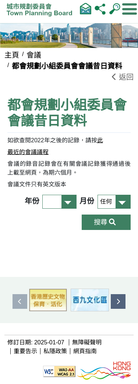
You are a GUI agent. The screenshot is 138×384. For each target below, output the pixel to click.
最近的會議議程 (28, 152)
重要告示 (25, 351)
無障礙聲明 (87, 342)
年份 (32, 201)
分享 (100, 8)
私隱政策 (55, 351)
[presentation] (20, 301)
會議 (33, 55)
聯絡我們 (85, 8)
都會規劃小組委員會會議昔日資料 (67, 66)
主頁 (11, 55)
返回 (123, 77)
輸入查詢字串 (115, 8)
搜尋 (105, 222)
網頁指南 (85, 351)
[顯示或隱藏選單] (129, 9)
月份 (86, 201)
